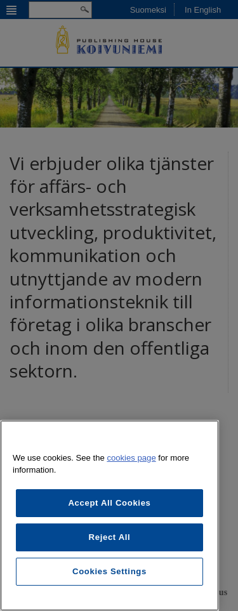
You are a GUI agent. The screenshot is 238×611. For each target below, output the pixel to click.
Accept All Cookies (109, 503)
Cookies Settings (109, 571)
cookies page (131, 458)
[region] (109, 515)
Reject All (110, 537)
